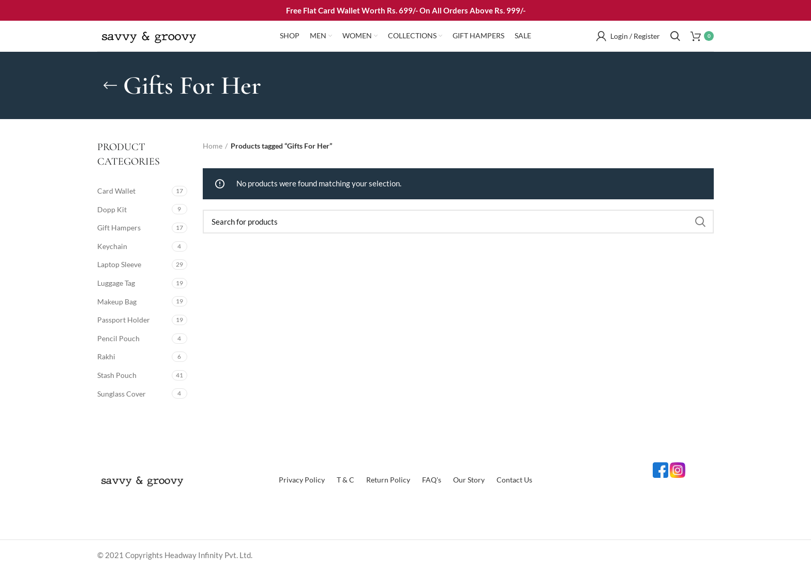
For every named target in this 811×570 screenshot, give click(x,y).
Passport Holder (123, 319)
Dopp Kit (112, 209)
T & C (345, 479)
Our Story (469, 479)
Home (212, 145)
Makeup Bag (117, 301)
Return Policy (388, 479)
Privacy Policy (302, 479)
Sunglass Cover (121, 393)
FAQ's (431, 479)
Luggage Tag (116, 283)
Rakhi (106, 356)
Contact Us (514, 479)
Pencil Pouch (118, 338)
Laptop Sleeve (119, 264)
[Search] (458, 221)
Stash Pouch (117, 375)
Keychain (112, 246)
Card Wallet (116, 190)
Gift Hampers (119, 227)
